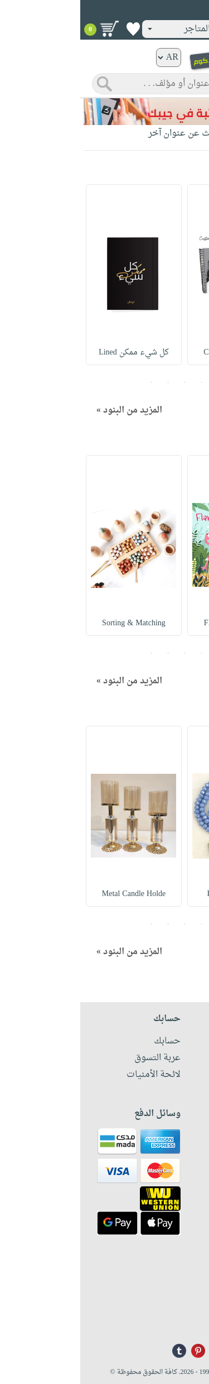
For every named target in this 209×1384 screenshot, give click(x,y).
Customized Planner (155, 352)
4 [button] (88, 382)
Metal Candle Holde (54, 894)
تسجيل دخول (169, 10)
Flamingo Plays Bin (155, 623)
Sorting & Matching (53, 623)
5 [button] (71, 382)
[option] (155, 274)
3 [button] (105, 382)
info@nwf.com (179, 1319)
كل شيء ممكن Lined (54, 352)
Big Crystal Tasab (155, 894)
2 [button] (121, 382)
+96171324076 (179, 1304)
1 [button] (138, 382)
